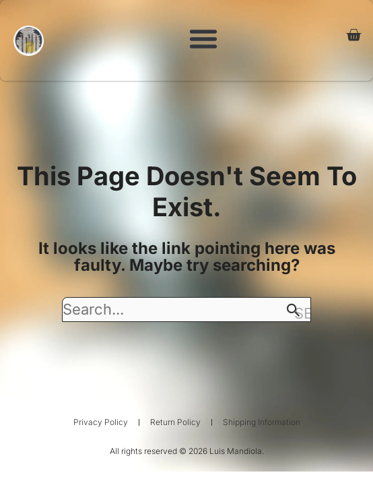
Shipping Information (261, 422)
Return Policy (175, 422)
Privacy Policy (100, 422)
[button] (203, 38)
